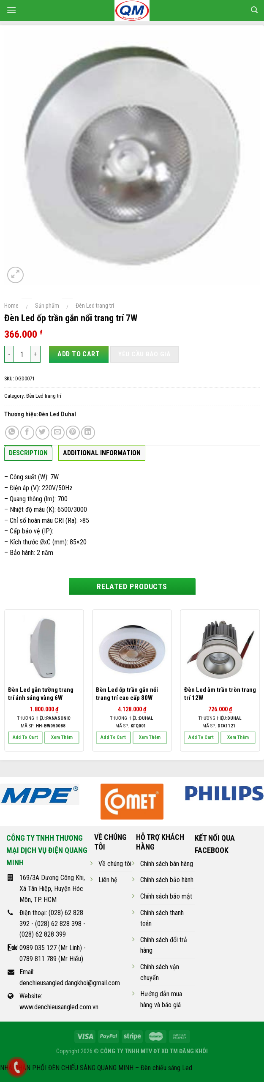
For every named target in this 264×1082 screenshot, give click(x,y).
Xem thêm (62, 737)
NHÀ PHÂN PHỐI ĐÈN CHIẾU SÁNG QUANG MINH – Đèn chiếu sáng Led (96, 1068)
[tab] (28, 455)
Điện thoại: (34, 913)
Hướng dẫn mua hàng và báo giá (161, 999)
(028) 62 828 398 (58, 924)
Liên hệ (107, 880)
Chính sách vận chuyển (159, 972)
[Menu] (11, 10)
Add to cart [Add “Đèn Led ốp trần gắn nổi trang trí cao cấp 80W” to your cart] (113, 737)
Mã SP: (43, 726)
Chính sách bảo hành (166, 880)
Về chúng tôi (114, 864)
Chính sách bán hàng (166, 864)
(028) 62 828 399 (42, 934)
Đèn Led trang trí (95, 305)
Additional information (102, 453)
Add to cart (78, 354)
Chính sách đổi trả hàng (163, 945)
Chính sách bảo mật (166, 896)
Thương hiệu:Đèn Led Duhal (40, 414)
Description (28, 453)
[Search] (254, 10)
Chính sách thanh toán (162, 918)
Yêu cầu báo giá (144, 354)
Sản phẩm (47, 305)
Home (11, 305)
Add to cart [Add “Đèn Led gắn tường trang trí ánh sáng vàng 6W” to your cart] (25, 737)
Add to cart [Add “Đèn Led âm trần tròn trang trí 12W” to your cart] (201, 737)
